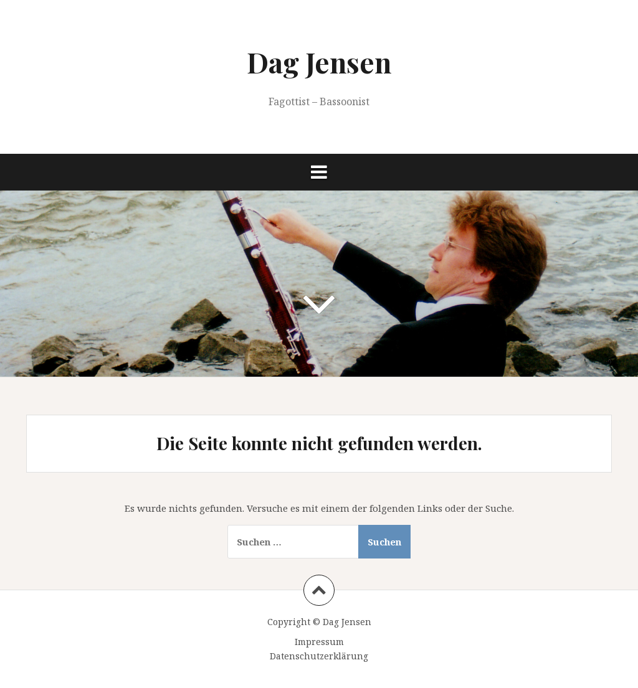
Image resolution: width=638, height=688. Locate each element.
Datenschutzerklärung (319, 656)
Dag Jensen (319, 61)
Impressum (319, 642)
